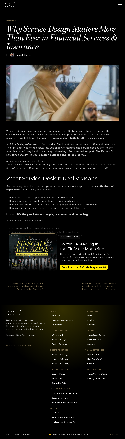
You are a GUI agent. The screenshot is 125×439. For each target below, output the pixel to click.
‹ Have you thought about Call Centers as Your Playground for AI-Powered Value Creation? (25, 286)
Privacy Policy (113, 434)
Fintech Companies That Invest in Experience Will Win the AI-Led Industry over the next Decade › (99, 286)
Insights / (11, 21)
